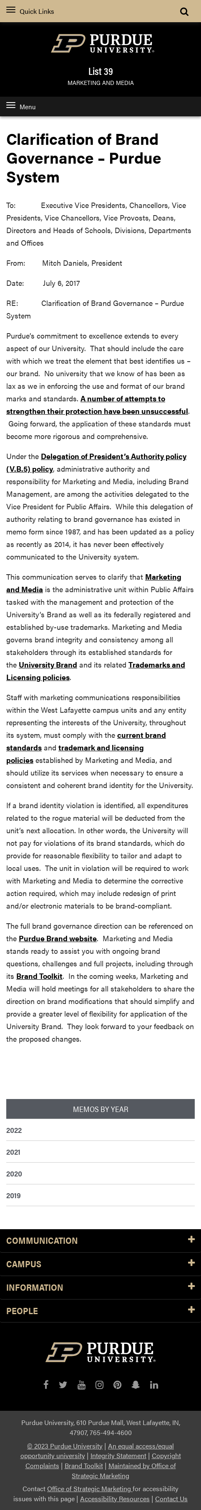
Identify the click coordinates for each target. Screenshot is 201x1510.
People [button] (100, 1311)
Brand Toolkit (39, 976)
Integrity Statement (118, 1455)
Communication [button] (100, 1240)
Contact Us (171, 1498)
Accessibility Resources (115, 1498)
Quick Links (30, 11)
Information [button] (100, 1287)
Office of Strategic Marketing (90, 1488)
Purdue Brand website (58, 938)
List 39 (100, 70)
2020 (14, 1173)
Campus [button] (100, 1264)
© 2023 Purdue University (65, 1446)
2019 (13, 1195)
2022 (14, 1130)
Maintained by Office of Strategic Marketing (124, 1470)
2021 (13, 1151)
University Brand (48, 664)
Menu (20, 106)
